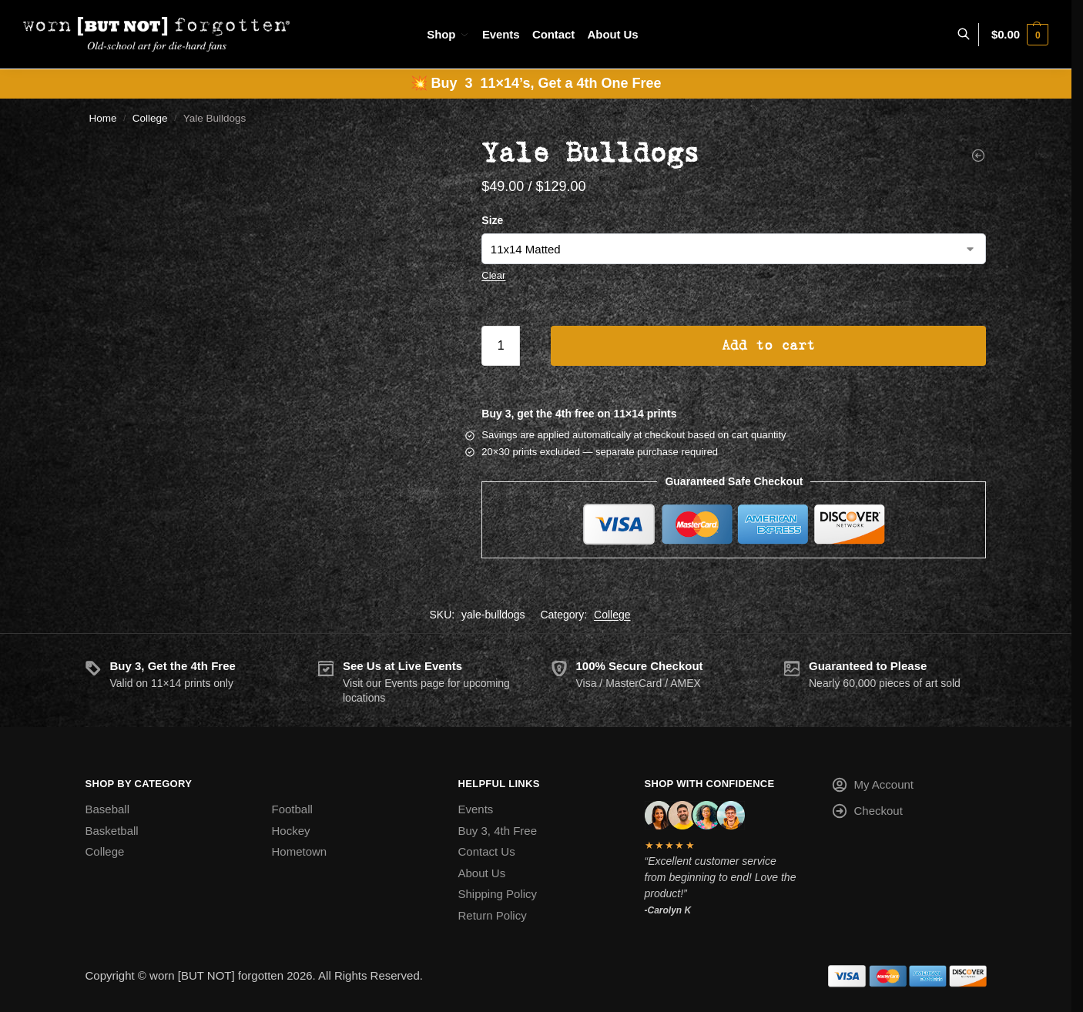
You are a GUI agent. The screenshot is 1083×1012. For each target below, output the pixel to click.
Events (476, 809)
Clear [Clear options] (493, 275)
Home (103, 118)
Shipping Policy (498, 893)
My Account (872, 787)
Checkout (867, 814)
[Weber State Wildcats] (978, 155)
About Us (482, 873)
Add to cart (768, 346)
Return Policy (492, 915)
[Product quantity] (500, 346)
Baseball (108, 809)
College (150, 118)
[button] (1019, 35)
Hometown (299, 851)
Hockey (291, 830)
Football (292, 809)
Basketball (112, 830)
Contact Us (486, 851)
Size (492, 220)
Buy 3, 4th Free (498, 830)
